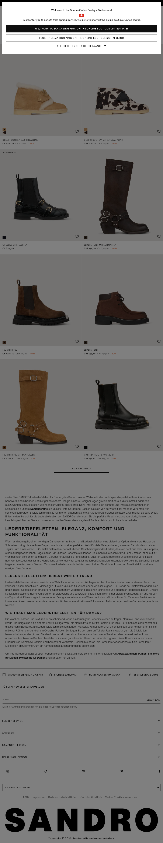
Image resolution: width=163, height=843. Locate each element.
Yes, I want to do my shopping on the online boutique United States (82, 28)
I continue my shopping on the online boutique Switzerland (81, 38)
